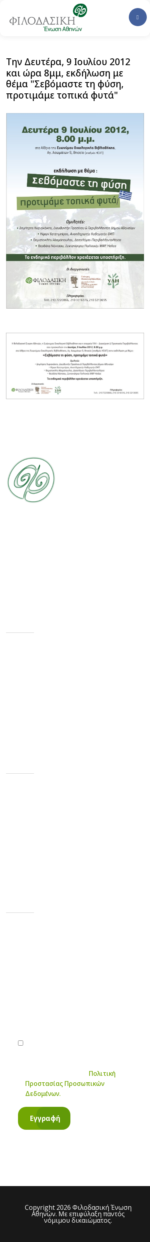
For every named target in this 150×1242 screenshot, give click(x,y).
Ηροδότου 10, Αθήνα (64, 865)
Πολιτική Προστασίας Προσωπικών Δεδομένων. (70, 1083)
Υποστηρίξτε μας (54, 701)
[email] (75, 1018)
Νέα (30, 678)
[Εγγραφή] (44, 1118)
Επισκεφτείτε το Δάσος (65, 725)
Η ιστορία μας (48, 654)
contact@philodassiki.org (70, 832)
